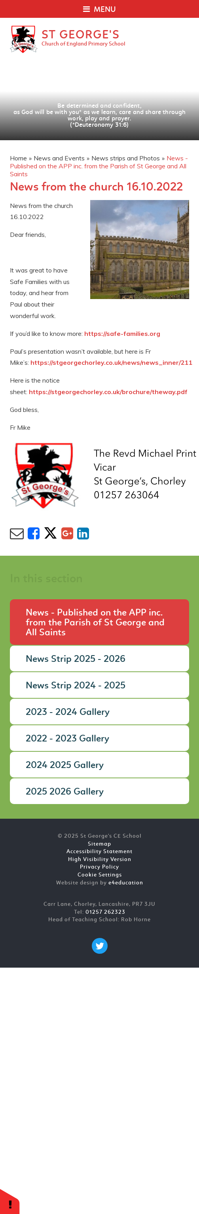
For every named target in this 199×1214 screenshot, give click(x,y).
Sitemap (99, 844)
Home (18, 158)
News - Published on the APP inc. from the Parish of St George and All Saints (99, 166)
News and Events (59, 158)
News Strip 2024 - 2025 (75, 686)
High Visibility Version (99, 860)
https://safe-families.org (122, 333)
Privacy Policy (99, 867)
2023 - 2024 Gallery (68, 712)
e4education (125, 883)
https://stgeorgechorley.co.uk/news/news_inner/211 (111, 362)
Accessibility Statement (99, 852)
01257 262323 (105, 912)
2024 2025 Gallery (65, 765)
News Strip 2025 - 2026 (75, 659)
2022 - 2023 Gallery (67, 739)
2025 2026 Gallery (65, 792)
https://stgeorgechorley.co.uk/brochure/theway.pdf (108, 392)
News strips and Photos (125, 158)
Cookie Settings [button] (100, 875)
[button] (10, 1201)
